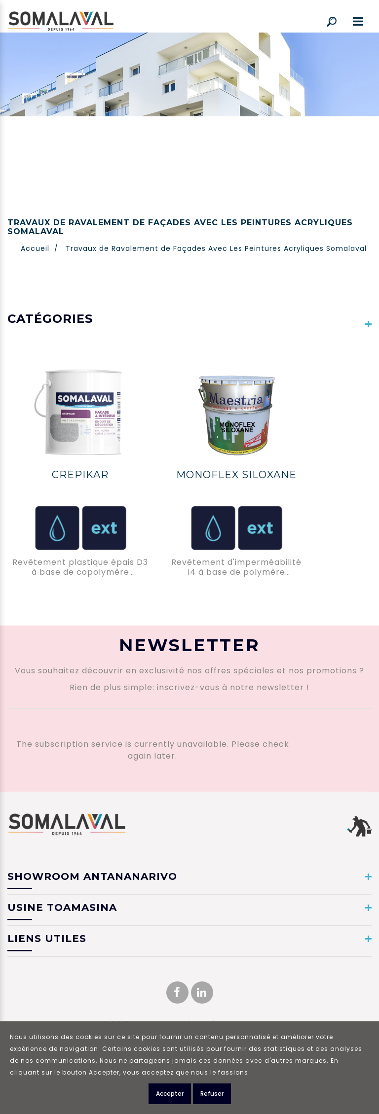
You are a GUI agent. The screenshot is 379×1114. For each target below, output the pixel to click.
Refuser (212, 1095)
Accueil (35, 248)
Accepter (170, 1095)
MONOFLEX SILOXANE (236, 475)
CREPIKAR (80, 475)
